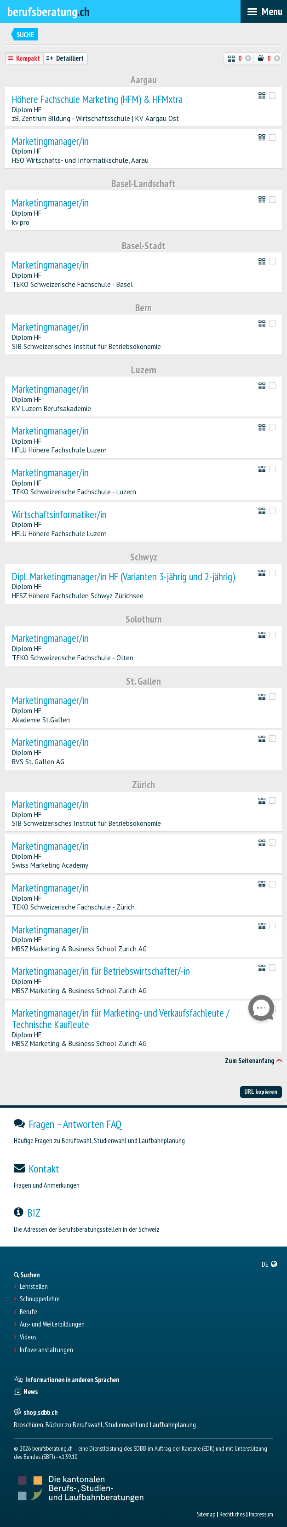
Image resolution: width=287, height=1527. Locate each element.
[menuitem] (270, 1264)
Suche (25, 34)
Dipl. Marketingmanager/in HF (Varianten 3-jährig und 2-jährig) (123, 577)
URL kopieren (260, 1091)
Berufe (28, 1312)
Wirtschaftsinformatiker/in (59, 514)
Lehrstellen (34, 1286)
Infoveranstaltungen (46, 1350)
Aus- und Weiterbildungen (52, 1324)
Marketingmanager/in (50, 141)
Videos (28, 1337)
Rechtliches (232, 1514)
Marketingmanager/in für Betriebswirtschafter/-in (101, 971)
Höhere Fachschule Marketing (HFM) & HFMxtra (97, 99)
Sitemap (206, 1514)
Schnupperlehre (40, 1299)
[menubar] (264, 11)
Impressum (261, 1514)
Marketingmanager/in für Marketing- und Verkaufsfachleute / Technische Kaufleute (121, 1018)
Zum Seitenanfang (249, 1060)
